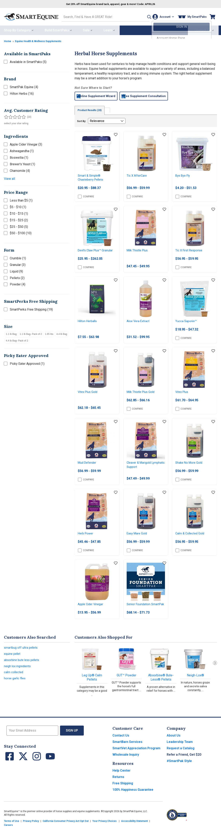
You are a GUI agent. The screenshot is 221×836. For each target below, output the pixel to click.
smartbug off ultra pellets (21, 657)
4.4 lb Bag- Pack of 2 (17, 339)
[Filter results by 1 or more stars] (6, 116)
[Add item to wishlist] (115, 134)
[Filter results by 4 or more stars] (18, 116)
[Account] (162, 16)
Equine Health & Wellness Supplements (41, 40)
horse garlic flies (15, 691)
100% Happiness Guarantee (132, 799)
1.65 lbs (49, 333)
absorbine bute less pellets (23, 671)
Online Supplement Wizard (102, 95)
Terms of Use (11, 830)
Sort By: (81, 120)
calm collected (14, 684)
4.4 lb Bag (61, 333)
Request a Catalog (180, 757)
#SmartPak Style (179, 770)
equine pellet (13, 664)
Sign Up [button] (72, 739)
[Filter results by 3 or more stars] (14, 116)
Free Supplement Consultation (158, 95)
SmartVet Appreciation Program (136, 757)
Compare (86, 197)
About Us (174, 744)
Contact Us (120, 744)
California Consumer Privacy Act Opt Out (66, 830)
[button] (141, 16)
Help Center (121, 779)
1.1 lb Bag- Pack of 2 (31, 333)
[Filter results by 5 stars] (22, 116)
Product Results (92, 109)
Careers (8, 834)
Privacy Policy (31, 830)
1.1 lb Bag (11, 333)
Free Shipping (122, 792)
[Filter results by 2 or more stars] (10, 116)
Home (8, 40)
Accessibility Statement (134, 830)
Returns (118, 786)
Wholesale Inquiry (125, 763)
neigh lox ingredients (18, 677)
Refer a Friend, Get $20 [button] (184, 763)
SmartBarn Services (127, 751)
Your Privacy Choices (104, 830)
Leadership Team (180, 751)
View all (9, 178)
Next (215, 672)
